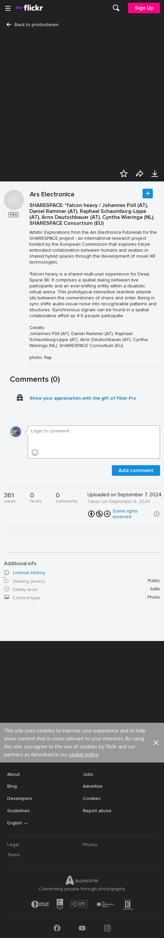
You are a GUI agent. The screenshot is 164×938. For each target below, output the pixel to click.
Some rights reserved (125, 513)
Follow (148, 193)
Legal (13, 844)
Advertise (93, 786)
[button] (156, 514)
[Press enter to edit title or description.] (94, 281)
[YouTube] (82, 928)
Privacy (90, 844)
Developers (19, 798)
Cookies (92, 798)
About (13, 774)
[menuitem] (116, 8)
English (14, 823)
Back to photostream (32, 24)
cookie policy (83, 754)
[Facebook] (57, 928)
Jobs (88, 774)
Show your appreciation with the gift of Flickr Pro (83, 398)
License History (29, 572)
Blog (12, 786)
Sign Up (144, 8)
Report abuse (97, 811)
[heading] (29, 8)
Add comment (135, 470)
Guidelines (18, 811)
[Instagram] (107, 928)
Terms (13, 855)
